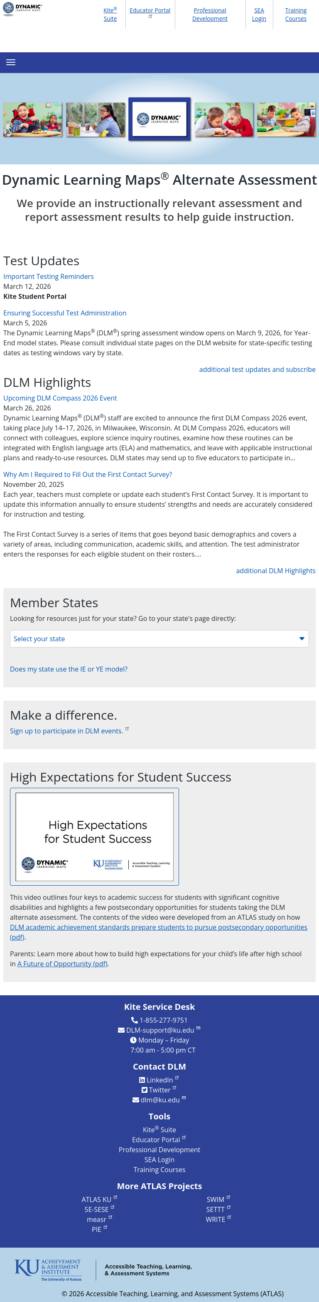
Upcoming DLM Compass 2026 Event (60, 398)
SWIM (219, 1199)
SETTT (219, 1209)
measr (100, 1219)
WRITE (219, 1219)
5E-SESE (99, 1209)
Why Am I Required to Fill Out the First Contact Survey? (87, 474)
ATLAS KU (100, 1199)
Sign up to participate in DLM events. (70, 730)
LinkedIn (163, 1080)
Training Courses (296, 14)
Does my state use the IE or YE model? (69, 669)
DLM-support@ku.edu (163, 1030)
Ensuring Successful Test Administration (65, 313)
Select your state (159, 638)
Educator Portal (150, 12)
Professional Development (210, 14)
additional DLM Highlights (276, 570)
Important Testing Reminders (48, 276)
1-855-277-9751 (164, 1020)
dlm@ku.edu (164, 1099)
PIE (100, 1229)
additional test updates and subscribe (257, 369)
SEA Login (259, 14)
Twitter (163, 1089)
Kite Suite (110, 14)
